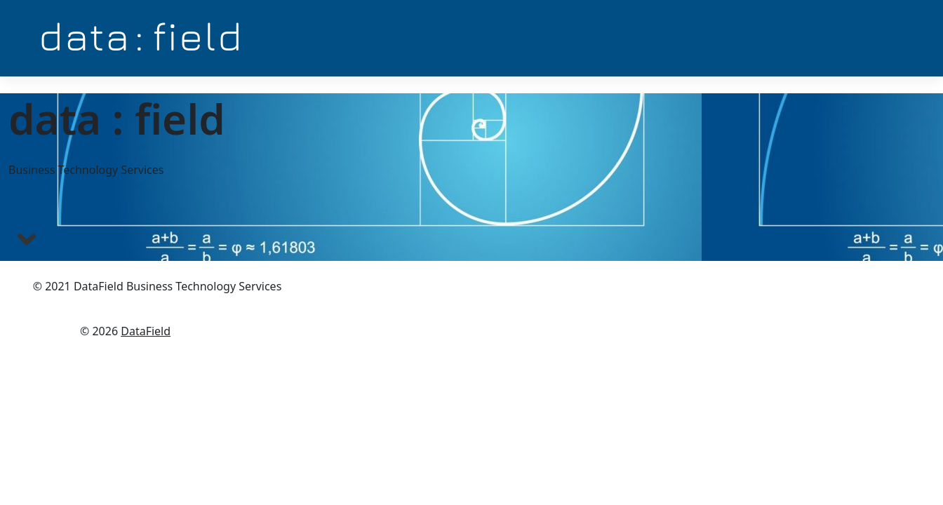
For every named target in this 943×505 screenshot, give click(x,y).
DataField (145, 331)
